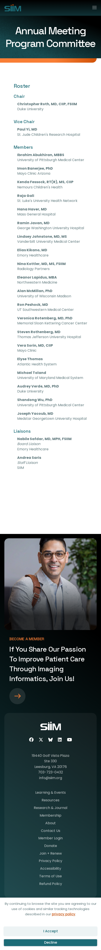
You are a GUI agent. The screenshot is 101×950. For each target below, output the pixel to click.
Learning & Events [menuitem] (50, 793)
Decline (50, 942)
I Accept (50, 931)
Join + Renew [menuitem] (50, 854)
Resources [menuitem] (50, 801)
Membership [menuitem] (50, 816)
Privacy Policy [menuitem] (50, 861)
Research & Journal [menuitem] (50, 808)
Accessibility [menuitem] (50, 869)
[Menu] (93, 6)
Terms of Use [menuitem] (50, 876)
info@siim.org (50, 777)
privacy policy (63, 914)
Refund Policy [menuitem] (50, 884)
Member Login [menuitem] (50, 838)
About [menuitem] (50, 823)
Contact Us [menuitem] (50, 831)
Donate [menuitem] (50, 846)
